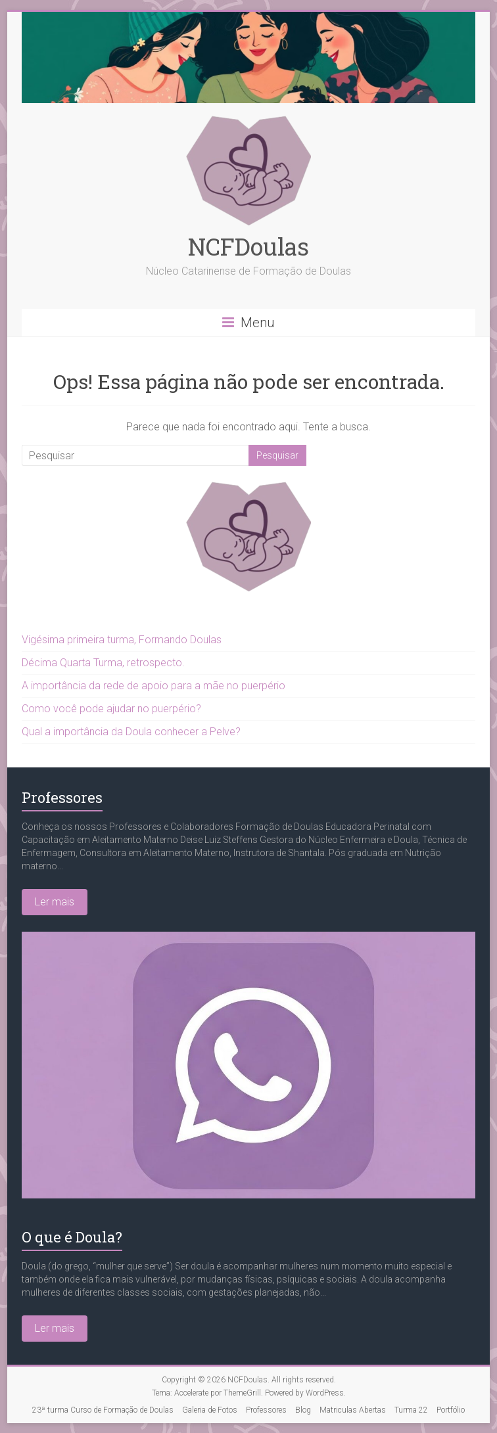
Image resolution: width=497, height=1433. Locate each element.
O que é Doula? (72, 1236)
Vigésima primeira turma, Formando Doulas (122, 639)
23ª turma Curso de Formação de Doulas (103, 1410)
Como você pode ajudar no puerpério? (111, 708)
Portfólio (451, 1410)
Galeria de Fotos (209, 1410)
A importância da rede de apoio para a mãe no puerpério (153, 685)
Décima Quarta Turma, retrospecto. (103, 662)
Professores (62, 797)
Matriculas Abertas (353, 1410)
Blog (303, 1410)
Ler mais (54, 902)
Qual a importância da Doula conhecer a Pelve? (131, 731)
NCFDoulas (248, 246)
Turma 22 (411, 1410)
